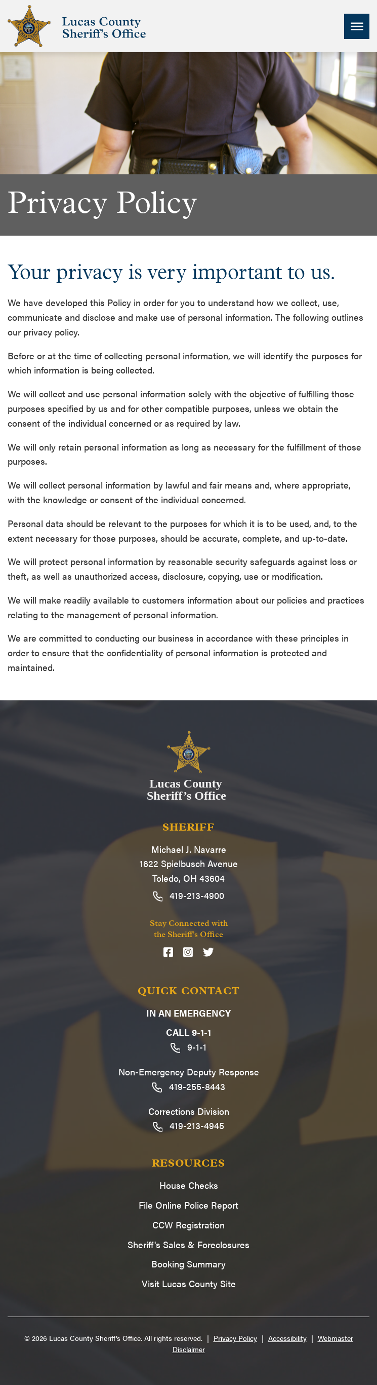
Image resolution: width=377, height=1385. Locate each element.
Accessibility (287, 1338)
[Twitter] (208, 952)
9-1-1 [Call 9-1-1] (189, 1046)
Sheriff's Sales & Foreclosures (188, 1244)
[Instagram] (188, 952)
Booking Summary (188, 1263)
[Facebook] (168, 952)
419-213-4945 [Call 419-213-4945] (189, 1125)
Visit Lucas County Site (189, 1283)
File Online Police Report (188, 1205)
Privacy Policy (235, 1338)
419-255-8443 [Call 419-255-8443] (188, 1086)
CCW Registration (188, 1224)
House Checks (188, 1185)
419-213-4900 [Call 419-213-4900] (189, 895)
